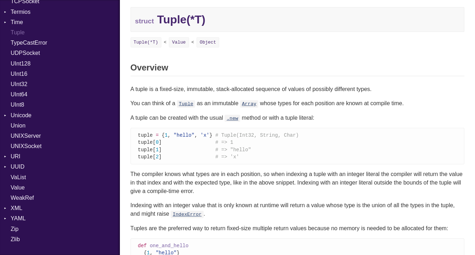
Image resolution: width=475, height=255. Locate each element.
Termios (21, 12)
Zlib (15, 239)
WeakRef (22, 198)
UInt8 (17, 105)
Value (18, 188)
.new (232, 118)
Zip (14, 229)
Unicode (21, 115)
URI (16, 156)
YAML (18, 218)
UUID (17, 167)
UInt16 (19, 74)
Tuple (17, 32)
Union (18, 126)
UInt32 (19, 84)
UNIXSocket (26, 146)
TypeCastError (29, 43)
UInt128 (21, 64)
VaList (18, 177)
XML (16, 208)
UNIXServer (26, 136)
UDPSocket (25, 53)
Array (249, 104)
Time (17, 22)
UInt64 (19, 94)
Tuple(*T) (146, 42)
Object (208, 42)
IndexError (187, 216)
